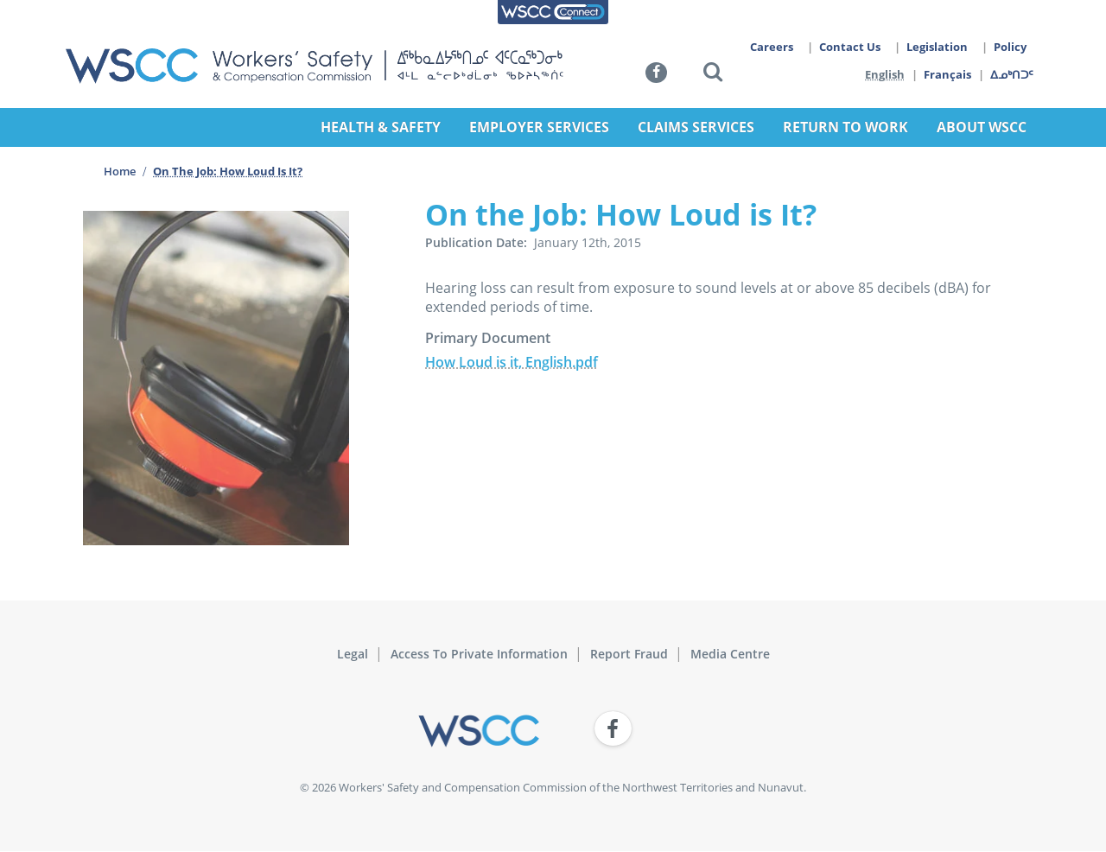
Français (948, 74)
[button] (712, 74)
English (885, 74)
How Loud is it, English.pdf (511, 362)
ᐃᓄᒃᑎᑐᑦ (1012, 74)
